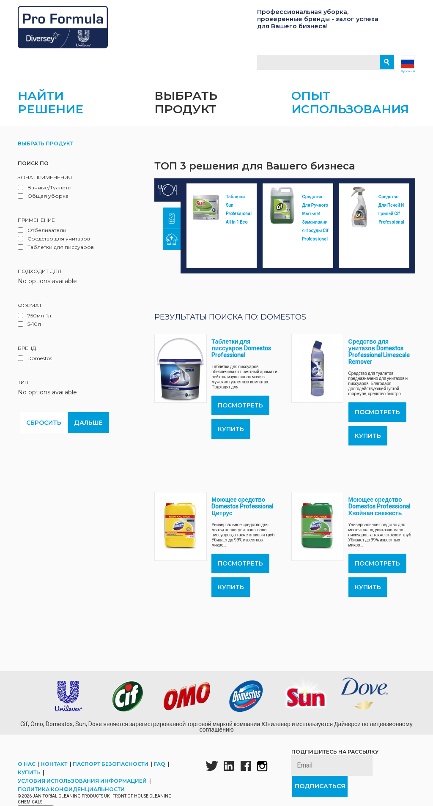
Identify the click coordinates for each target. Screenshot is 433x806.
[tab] (167, 197)
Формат (30, 312)
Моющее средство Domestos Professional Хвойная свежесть (379, 514)
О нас (27, 771)
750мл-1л (39, 323)
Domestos (39, 365)
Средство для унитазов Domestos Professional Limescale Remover (379, 359)
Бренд (27, 355)
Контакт (55, 771)
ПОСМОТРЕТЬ (240, 412)
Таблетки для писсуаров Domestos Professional (241, 355)
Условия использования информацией (83, 788)
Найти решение (50, 109)
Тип (23, 389)
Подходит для (39, 278)
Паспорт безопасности (111, 771)
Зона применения (45, 184)
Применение (36, 227)
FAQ (160, 771)
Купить (231, 436)
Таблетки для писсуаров (60, 254)
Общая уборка (48, 203)
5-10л (34, 331)
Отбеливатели (46, 237)
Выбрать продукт (185, 109)
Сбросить (43, 430)
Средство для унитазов (58, 246)
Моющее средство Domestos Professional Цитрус (242, 514)
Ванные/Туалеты (49, 194)
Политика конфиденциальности (71, 796)
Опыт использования (350, 109)
